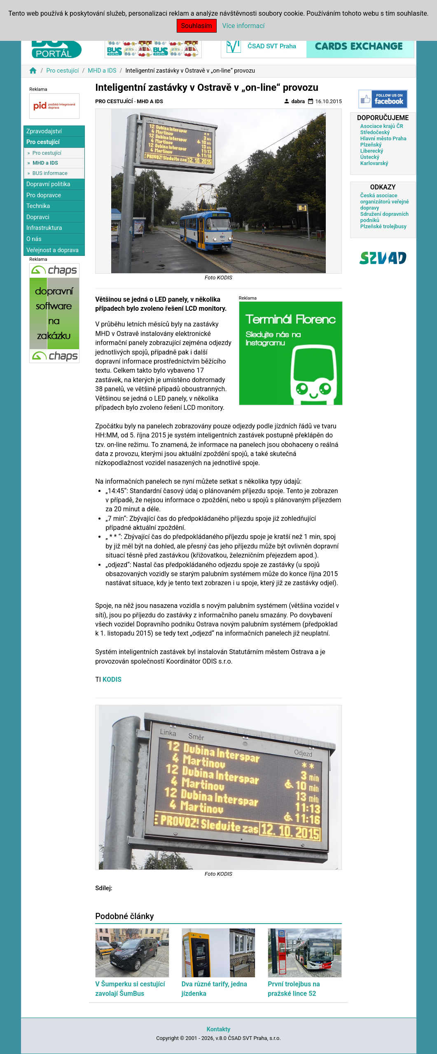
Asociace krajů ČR (381, 126)
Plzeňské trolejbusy (383, 226)
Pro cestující (62, 70)
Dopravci (37, 217)
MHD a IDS (102, 70)
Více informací (243, 26)
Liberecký (371, 151)
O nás (34, 239)
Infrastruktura (44, 228)
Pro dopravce (43, 195)
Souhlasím (196, 26)
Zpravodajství (44, 131)
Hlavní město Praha (383, 138)
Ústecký (369, 157)
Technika (38, 206)
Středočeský (375, 132)
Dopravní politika (48, 184)
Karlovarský (374, 163)
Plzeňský (371, 145)
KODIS (112, 679)
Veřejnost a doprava (52, 250)
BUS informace (50, 173)
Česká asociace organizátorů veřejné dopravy (384, 201)
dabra (294, 101)
